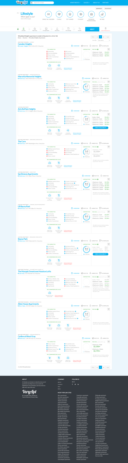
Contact (60, 384)
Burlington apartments (63, 420)
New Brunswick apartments (83, 447)
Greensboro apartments (82, 395)
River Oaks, (22, 306)
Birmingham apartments (63, 408)
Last (108, 37)
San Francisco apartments (101, 415)
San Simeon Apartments (28, 174)
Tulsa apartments (99, 441)
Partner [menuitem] (105, 2)
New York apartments (82, 452)
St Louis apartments (100, 429)
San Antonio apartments (101, 411)
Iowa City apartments (82, 408)
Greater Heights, (24, 46)
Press (59, 389)
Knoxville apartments (82, 416)
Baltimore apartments (63, 404)
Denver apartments (62, 445)
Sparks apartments (99, 424)
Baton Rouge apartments (64, 406)
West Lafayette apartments (101, 448)
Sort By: (94, 40)
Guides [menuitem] (87, 2)
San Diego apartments (100, 413)
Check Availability (100, 127)
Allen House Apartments (28, 304)
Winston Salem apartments (101, 454)
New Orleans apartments (83, 450)
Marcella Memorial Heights (29, 76)
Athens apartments (62, 399)
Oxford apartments (81, 456)
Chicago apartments (62, 427)
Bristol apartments (62, 418)
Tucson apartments (100, 440)
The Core (22, 141)
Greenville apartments (82, 397)
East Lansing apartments (63, 452)
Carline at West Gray (26, 336)
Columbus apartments (63, 440)
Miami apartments (81, 434)
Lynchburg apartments (82, 427)
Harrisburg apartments (82, 399)
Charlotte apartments (63, 424)
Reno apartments (99, 402)
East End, (21, 273)
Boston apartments (62, 415)
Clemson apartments (63, 431)
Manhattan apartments (82, 431)
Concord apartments (63, 441)
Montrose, (22, 78)
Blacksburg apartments (63, 409)
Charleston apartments (63, 422)
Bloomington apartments (64, 411)
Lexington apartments (82, 422)
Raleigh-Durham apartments (102, 400)
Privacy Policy (34, 397)
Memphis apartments (82, 432)
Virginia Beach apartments (101, 445)
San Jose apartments (100, 416)
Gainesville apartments (63, 456)
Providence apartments (101, 399)
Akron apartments (62, 395)
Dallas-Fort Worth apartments (65, 443)
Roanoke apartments (100, 406)
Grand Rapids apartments (64, 459)
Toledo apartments (100, 434)
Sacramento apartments (101, 408)
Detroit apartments (62, 448)
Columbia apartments (63, 436)
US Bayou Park (24, 206)
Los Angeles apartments (82, 424)
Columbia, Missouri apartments (65, 438)
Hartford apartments (81, 400)
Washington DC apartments (102, 447)
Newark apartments (81, 445)
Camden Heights (25, 44)
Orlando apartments (81, 454)
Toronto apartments (100, 438)
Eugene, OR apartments (63, 454)
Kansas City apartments (82, 415)
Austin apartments (62, 402)
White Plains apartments (101, 450)
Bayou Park (22, 239)
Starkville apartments (100, 427)
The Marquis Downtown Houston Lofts (34, 271)
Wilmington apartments (101, 452)
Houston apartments (81, 404)
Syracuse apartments (100, 431)
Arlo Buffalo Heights (27, 109)
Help (59, 386)
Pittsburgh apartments (100, 395)
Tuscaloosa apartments (101, 443)
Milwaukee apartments (82, 436)
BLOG (73, 382)
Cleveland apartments (63, 432)
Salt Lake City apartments (101, 409)
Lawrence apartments (82, 420)
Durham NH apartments (63, 450)
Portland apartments (100, 397)
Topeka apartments (100, 436)
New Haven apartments (82, 448)
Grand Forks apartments (64, 457)
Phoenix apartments (81, 459)
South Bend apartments (101, 422)
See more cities (99, 456)
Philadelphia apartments (82, 457)
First (93, 37)
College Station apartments (64, 434)
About (59, 382)
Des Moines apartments (63, 447)
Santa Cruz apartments (100, 418)
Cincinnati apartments (63, 429)
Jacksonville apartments (82, 413)
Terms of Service (26, 397)
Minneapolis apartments (82, 438)
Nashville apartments (82, 443)
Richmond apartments (100, 404)
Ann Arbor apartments (63, 397)
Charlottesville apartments (64, 425)
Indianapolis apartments (82, 406)
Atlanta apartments (62, 400)
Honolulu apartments (82, 402)
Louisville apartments (82, 425)
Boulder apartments (62, 416)
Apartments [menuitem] (75, 2)
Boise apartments (62, 413)
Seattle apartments (99, 420)
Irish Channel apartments (82, 409)
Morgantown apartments (83, 441)
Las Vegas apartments (82, 418)
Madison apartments (81, 429)
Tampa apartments (99, 432)
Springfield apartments (100, 425)
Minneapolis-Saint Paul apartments (85, 440)
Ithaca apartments (81, 411)
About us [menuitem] (96, 2)
